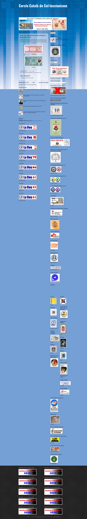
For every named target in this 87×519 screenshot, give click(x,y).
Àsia (28, 72)
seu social (37, 72)
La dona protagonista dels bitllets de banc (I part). (32, 106)
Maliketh (47, 516)
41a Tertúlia (25, 72)
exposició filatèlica (38, 120)
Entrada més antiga (43, 82)
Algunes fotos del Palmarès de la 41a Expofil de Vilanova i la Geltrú (34, 101)
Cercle (34, 72)
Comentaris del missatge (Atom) (30, 84)
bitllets (31, 72)
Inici (34, 82)
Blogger (58, 516)
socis (40, 72)
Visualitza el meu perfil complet (62, 39)
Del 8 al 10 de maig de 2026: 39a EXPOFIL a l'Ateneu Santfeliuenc (35, 89)
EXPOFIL (21, 120)
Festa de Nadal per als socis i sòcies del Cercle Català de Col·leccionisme (33, 95)
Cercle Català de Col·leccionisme (43, 5)
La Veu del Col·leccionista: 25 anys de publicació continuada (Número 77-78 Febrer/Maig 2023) (34, 112)
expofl (33, 120)
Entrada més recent (24, 82)
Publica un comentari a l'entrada (27, 77)
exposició (28, 120)
